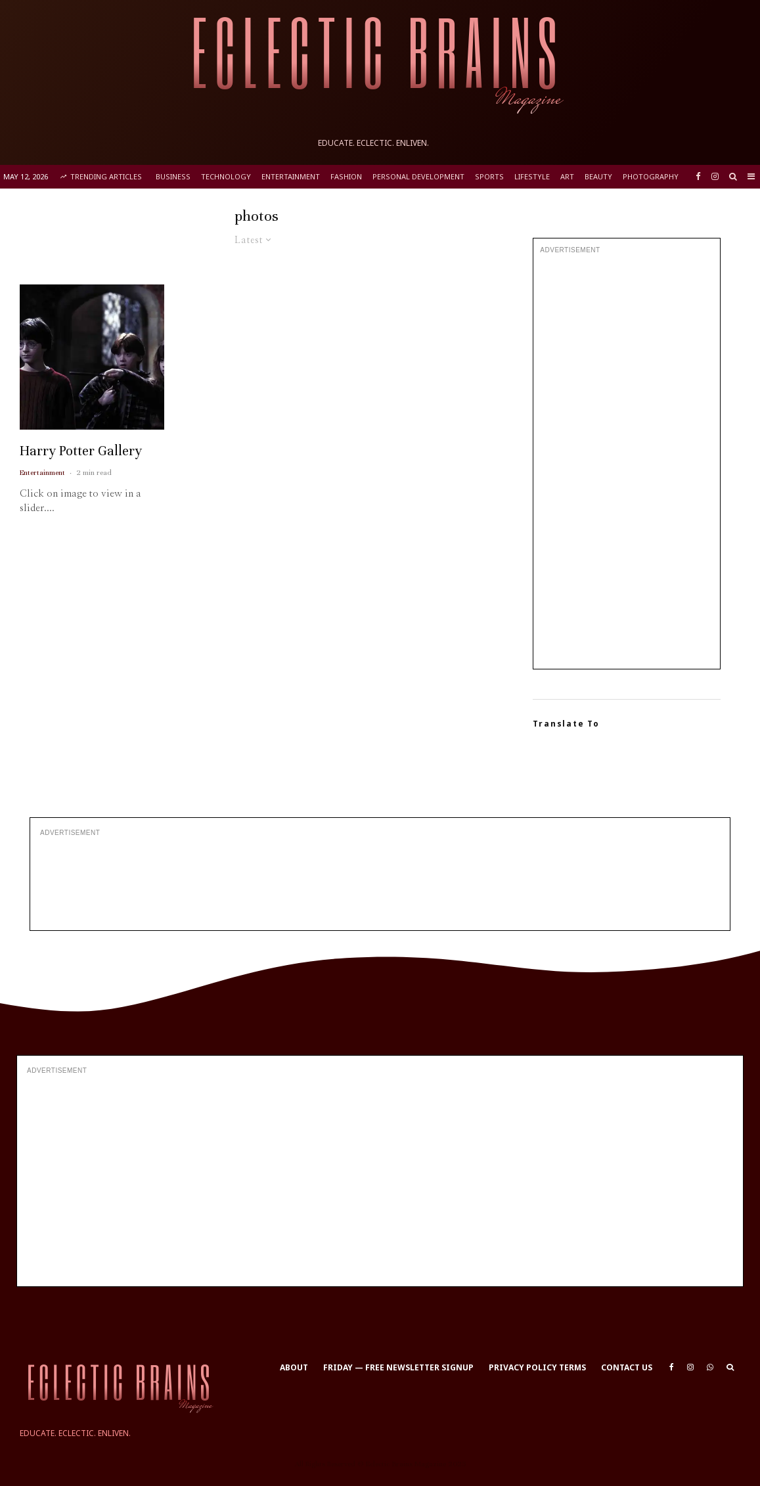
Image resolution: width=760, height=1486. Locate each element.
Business (173, 176)
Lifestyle (532, 176)
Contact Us (626, 1367)
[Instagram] (715, 176)
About (294, 1367)
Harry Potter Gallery (81, 475)
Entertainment (290, 176)
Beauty (598, 176)
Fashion (346, 176)
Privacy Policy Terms (537, 1367)
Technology (226, 176)
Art (567, 176)
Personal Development (418, 176)
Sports (489, 176)
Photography (651, 176)
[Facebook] (698, 176)
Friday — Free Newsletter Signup (398, 1367)
